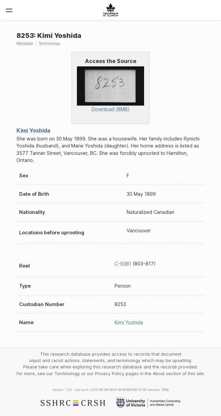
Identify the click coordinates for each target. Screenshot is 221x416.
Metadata (24, 43)
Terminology (49, 43)
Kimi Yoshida (33, 130)
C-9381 (123, 263)
